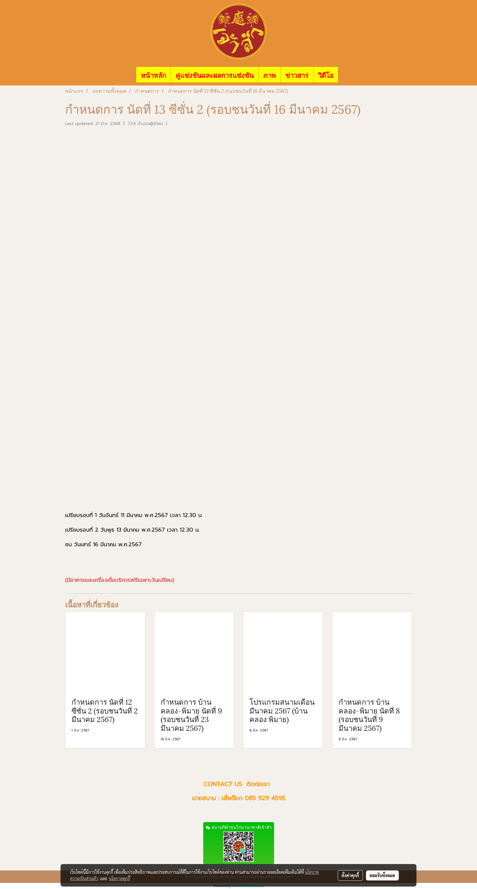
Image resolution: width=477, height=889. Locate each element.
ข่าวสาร (296, 75)
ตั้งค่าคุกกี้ (350, 875)
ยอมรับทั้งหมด (382, 875)
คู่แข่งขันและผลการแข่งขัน (215, 75)
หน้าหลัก (153, 75)
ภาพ (269, 75)
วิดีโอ (325, 75)
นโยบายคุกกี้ (119, 878)
